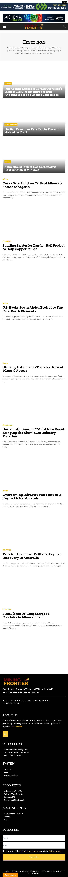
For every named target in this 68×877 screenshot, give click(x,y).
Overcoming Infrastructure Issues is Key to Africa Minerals (32, 496)
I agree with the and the (32, 851)
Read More (17, 727)
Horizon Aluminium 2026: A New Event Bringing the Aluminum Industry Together (33, 432)
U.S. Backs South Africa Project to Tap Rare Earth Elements (33, 309)
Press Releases (11, 124)
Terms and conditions (30, 851)
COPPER (7, 241)
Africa (7, 162)
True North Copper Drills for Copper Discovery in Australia (32, 556)
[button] (4, 26)
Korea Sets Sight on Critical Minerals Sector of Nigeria (32, 185)
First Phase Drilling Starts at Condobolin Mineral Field (26, 615)
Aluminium (7, 425)
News (5, 363)
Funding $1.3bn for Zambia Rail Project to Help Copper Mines (34, 247)
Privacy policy (55, 851)
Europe (8, 84)
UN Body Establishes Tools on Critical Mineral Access (33, 369)
